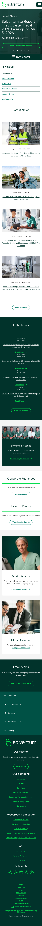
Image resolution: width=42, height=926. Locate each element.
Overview (6, 74)
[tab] (17, 50)
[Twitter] (26, 872)
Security (21, 895)
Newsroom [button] (21, 56)
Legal (21, 884)
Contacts (9, 713)
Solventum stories (21, 820)
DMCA (21, 901)
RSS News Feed (12, 722)
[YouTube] (15, 872)
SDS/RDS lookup (21, 829)
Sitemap (9, 731)
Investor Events (8, 94)
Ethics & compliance (21, 802)
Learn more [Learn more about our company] (21, 766)
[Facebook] (10, 872)
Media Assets (7, 99)
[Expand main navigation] (39, 4)
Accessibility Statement (21, 903)
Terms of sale (21, 887)
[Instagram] (32, 872)
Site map (21, 860)
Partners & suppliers (21, 793)
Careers (21, 783)
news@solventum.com (21, 648)
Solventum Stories (9, 89)
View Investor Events (21, 522)
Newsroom (21, 806)
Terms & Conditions (21, 898)
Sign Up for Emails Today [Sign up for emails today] (21, 684)
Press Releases (8, 79)
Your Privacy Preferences (23, 906)
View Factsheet (21, 494)
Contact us (21, 851)
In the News (6, 84)
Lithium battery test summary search (21, 838)
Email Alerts (10, 696)
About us (21, 779)
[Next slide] (28, 50)
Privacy (21, 890)
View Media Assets (19, 590)
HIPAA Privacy (21, 893)
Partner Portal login (21, 856)
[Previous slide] (13, 50)
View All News (21, 307)
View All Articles (21, 411)
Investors (21, 788)
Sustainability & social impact (21, 797)
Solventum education (21, 824)
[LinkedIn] (21, 872)
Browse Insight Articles (19, 459)
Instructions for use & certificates (21, 833)
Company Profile (12, 704)
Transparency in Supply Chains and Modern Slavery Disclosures (21, 911)
